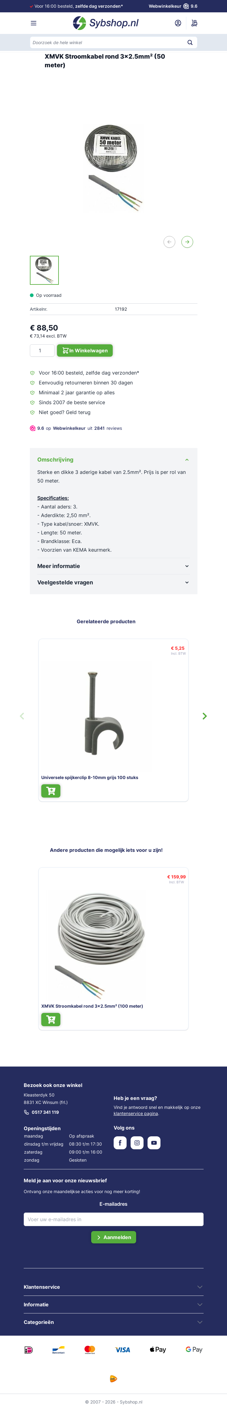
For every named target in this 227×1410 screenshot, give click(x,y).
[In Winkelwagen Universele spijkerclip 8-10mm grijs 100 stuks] (43, 791)
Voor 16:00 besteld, (78, 6)
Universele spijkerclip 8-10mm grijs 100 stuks (82, 777)
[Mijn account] (178, 23)
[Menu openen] (33, 23)
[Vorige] (169, 242)
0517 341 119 (41, 1112)
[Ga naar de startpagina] (106, 23)
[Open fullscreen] (113, 168)
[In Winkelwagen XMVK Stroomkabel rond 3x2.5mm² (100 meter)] (43, 1019)
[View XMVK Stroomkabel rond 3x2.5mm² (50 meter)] (44, 270)
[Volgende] (187, 242)
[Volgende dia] (205, 716)
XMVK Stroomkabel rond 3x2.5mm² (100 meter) (85, 1006)
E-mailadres (113, 1204)
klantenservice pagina (136, 1113)
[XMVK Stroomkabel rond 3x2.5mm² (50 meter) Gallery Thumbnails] (44, 270)
